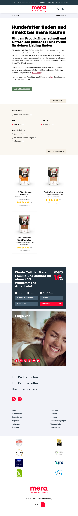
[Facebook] (16, 360)
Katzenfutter (17, 417)
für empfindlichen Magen (25, 138)
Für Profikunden (25, 377)
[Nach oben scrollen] (43, 504)
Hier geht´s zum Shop (22, 89)
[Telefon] (14, 399)
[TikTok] (29, 360)
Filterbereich (57, 100)
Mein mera (16, 424)
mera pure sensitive (23, 115)
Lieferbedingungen (58, 421)
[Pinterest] (21, 360)
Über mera (16, 428)
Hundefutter (60, 15)
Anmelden (46, 304)
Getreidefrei (20, 134)
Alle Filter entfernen (56, 151)
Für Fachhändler (25, 383)
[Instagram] (25, 360)
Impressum (55, 428)
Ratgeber (15, 421)
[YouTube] (34, 360)
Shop (14, 410)
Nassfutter (48, 124)
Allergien (19, 141)
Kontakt (53, 414)
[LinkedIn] (38, 360)
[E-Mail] (26, 298)
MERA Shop (36, 73)
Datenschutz (55, 424)
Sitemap (53, 417)
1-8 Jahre (19, 124)
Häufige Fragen (24, 389)
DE (63, 9)
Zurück (15, 15)
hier (51, 77)
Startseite (54, 410)
